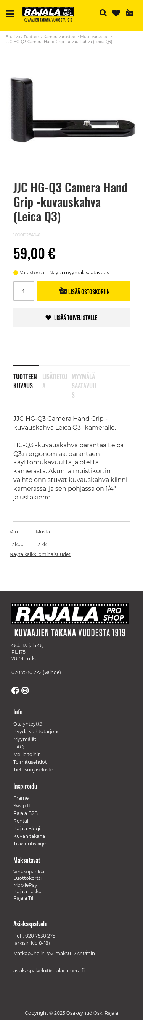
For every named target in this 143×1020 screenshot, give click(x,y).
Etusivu (13, 36)
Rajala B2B (25, 813)
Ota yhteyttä (27, 724)
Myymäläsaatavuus (84, 379)
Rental (20, 821)
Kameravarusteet (60, 36)
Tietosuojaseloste (33, 770)
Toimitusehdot (30, 762)
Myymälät (24, 739)
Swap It (22, 805)
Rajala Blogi (26, 828)
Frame (21, 798)
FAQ (18, 747)
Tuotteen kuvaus (25, 379)
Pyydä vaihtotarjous (36, 731)
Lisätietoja (54, 379)
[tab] (27, 376)
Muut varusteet (95, 36)
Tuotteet (32, 36)
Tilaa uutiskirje (29, 844)
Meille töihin (27, 754)
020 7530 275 (40, 936)
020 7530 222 (26, 672)
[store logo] (51, 15)
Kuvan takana (29, 836)
